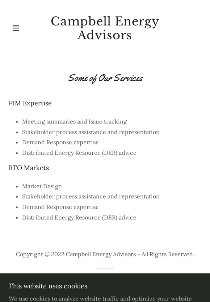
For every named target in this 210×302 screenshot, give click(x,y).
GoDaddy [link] (121, 282)
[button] (24, 28)
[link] (105, 28)
